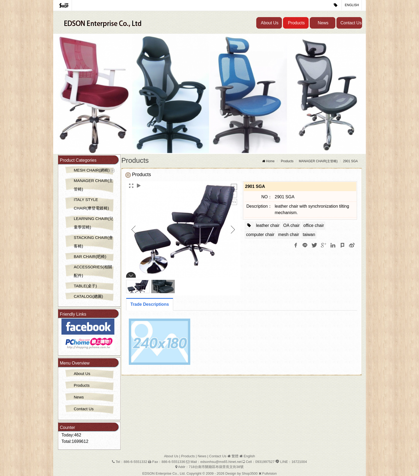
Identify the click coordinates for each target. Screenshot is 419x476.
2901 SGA (350, 161)
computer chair (260, 234)
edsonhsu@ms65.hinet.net (221, 462)
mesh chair (288, 234)
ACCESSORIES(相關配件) (93, 271)
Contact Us (351, 23)
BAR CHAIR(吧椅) (90, 256)
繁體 (234, 456)
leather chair (268, 225)
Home (270, 161)
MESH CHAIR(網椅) (92, 170)
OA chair (291, 225)
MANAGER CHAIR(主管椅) (93, 184)
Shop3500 (250, 473)
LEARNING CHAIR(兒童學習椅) (93, 222)
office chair (313, 225)
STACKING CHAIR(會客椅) (93, 241)
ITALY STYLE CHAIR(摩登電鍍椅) (91, 203)
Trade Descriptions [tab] (149, 304)
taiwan (309, 234)
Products (296, 23)
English (352, 5)
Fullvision (269, 473)
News (323, 23)
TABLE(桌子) (85, 286)
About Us (269, 23)
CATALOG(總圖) (88, 296)
